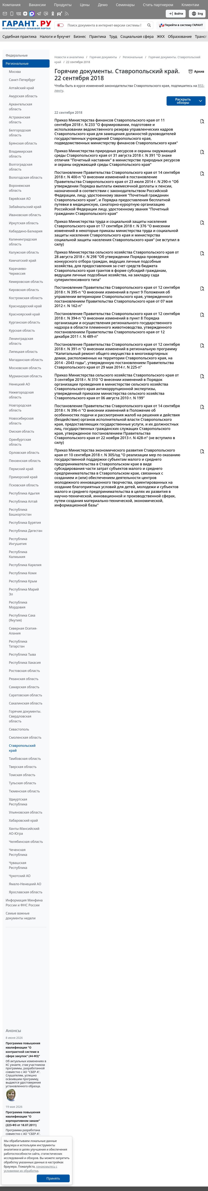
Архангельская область (20, 106)
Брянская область (23, 143)
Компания (11, 4)
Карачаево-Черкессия (18, 271)
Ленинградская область (21, 341)
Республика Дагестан (25, 530)
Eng (197, 13)
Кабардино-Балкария (25, 231)
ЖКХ (161, 36)
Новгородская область (20, 407)
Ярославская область (25, 892)
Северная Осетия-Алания (23, 630)
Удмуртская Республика (18, 801)
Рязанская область (23, 679)
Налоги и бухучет (55, 36)
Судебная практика (19, 36)
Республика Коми (23, 573)
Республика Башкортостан (20, 512)
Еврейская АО (20, 198)
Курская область (22, 330)
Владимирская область (20, 154)
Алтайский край (21, 88)
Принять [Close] (53, 1178)
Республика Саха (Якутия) (22, 617)
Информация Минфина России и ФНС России (24, 902)
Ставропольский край (22, 748)
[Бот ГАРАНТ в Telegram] (45, 13)
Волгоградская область (20, 167)
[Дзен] (25, 14)
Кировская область (24, 290)
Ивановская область (25, 215)
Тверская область (23, 766)
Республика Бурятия (25, 522)
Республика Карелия (25, 565)
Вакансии (37, 4)
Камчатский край (22, 260)
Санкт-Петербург (22, 80)
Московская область (25, 368)
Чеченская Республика (18, 852)
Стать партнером (158, 4)
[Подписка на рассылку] (4, 13)
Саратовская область (25, 695)
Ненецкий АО (19, 384)
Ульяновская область (25, 812)
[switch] (60, 25)
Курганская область (24, 322)
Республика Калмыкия (18, 554)
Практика (97, 36)
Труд (113, 36)
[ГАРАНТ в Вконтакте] (18, 13)
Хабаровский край (23, 820)
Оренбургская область (20, 442)
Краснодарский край (25, 306)
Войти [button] (175, 13)
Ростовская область (24, 670)
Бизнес (80, 36)
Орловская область (24, 452)
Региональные (17, 63)
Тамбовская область (25, 758)
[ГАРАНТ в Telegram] (39, 13)
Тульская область (22, 783)
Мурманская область (25, 376)
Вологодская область (25, 177)
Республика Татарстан (18, 644)
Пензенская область (25, 460)
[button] (181, 25)
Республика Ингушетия (18, 541)
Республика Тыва (22, 654)
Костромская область (26, 298)
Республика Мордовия (18, 604)
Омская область (21, 431)
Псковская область (24, 485)
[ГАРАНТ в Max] (32, 13)
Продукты (63, 4)
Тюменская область (24, 791)
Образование (180, 36)
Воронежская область (19, 188)
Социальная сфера (137, 36)
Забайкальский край (25, 207)
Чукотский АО (19, 876)
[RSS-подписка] (66, 13)
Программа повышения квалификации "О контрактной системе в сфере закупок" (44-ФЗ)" (23, 1049)
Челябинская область (26, 841)
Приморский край (23, 477)
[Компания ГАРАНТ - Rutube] (59, 13)
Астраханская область (19, 119)
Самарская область (24, 687)
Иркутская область (24, 223)
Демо (103, 4)
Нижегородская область (21, 394)
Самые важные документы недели (21, 915)
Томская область (22, 775)
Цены (85, 4)
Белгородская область (20, 132)
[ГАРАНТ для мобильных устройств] (11, 13)
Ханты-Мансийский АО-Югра (24, 831)
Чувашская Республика (18, 865)
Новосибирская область (21, 420)
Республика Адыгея (24, 493)
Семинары (125, 4)
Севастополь (19, 729)
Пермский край (21, 469)
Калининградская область (23, 241)
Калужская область (24, 252)
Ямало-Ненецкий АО (25, 884)
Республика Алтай (23, 501)
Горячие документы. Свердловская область (25, 716)
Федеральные (17, 55)
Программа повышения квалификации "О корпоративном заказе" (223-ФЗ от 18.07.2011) (23, 1118)
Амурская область (23, 96)
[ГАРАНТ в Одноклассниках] (52, 13)
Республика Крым (23, 581)
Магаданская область (26, 360)
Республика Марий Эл (24, 591)
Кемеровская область (26, 281)
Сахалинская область (25, 703)
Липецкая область (23, 351)
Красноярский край (24, 314)
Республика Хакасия (25, 662)
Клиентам (190, 4)
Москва (15, 71)
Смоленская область (25, 737)
